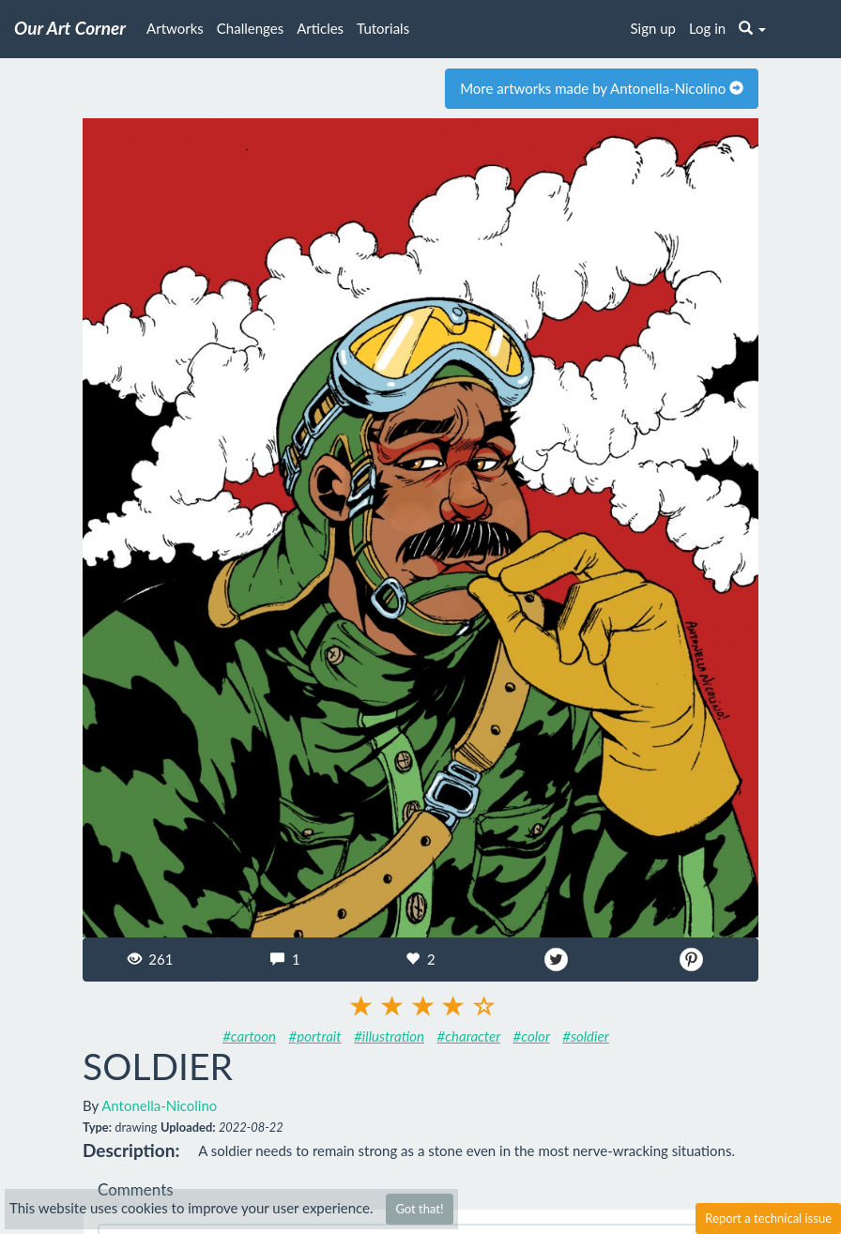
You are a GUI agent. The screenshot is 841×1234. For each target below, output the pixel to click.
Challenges (250, 28)
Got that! (419, 1208)
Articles (320, 28)
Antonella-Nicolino (159, 1105)
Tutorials (383, 28)
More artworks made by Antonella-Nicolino (601, 88)
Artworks (175, 28)
